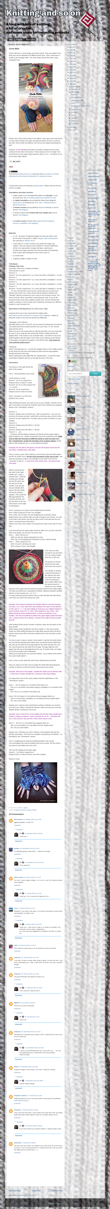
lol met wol (92, 208)
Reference (70, 313)
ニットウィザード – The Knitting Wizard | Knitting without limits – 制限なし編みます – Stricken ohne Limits (94, 265)
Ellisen (16, 1066)
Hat (68, 279)
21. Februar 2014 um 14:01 (33, 988)
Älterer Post (57, 1190)
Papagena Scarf (81, 429)
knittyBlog (91, 205)
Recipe (69, 308)
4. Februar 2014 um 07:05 (33, 924)
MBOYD (16, 1003)
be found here (21, 205)
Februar (74, 121)
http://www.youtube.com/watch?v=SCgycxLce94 (26, 315)
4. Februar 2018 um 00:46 (29, 1110)
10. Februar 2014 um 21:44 (30, 957)
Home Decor (71, 282)
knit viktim (91, 201)
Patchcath (17, 1143)
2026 (71, 47)
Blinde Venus (30, 241)
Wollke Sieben (93, 253)
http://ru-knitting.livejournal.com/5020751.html (40, 198)
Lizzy (16, 908)
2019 (71, 67)
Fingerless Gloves (20, 810)
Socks (69, 323)
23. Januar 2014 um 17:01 (32, 877)
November (74, 89)
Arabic (69, 241)
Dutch (69, 261)
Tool (68, 331)
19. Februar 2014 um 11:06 (30, 974)
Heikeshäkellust (93, 198)
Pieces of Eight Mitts (82, 396)
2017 (71, 72)
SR (20, 833)
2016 (71, 75)
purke (25, 195)
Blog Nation (39, 186)
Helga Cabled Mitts (77, 100)
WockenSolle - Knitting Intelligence (93, 248)
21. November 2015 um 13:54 (34, 1048)
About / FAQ (30, 39)
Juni (72, 112)
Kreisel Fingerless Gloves (84, 407)
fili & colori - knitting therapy (44, 202)
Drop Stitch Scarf (76, 97)
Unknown (17, 957)
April (73, 118)
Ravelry (71, 346)
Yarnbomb (70, 339)
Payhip (71, 350)
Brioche (69, 243)
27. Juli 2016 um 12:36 (34, 1095)
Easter (69, 264)
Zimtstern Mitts (81, 472)
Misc (68, 295)
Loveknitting (73, 348)
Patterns (19, 39)
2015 (71, 78)
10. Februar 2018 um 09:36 (33, 1126)
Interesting (70, 284)
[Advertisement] (85, 150)
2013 (71, 84)
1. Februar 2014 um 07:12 (26, 908)
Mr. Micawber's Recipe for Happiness (93, 226)
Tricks (69, 336)
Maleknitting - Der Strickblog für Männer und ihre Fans (94, 213)
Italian (69, 287)
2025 (71, 50)
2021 (71, 61)
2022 (71, 58)
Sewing (69, 318)
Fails (68, 269)
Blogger (58, 1203)
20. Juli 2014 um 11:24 (32, 1017)
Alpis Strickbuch (94, 176)
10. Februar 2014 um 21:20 (27, 945)
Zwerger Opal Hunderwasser (47, 238)
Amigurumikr (92, 180)
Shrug (69, 320)
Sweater (70, 328)
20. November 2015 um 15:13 (30, 1031)
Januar (73, 123)
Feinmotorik (92, 188)
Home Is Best (18, 877)
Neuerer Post (15, 1190)
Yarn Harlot (92, 256)
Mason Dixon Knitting (92, 220)
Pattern (34, 810)
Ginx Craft (91, 195)
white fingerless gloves (21, 1100)
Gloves (69, 277)
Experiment (71, 266)
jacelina (16, 848)
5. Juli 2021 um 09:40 (29, 1143)
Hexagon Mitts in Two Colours (80, 106)
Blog (10, 39)
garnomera (92, 191)
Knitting (28, 810)
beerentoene (18, 819)
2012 (71, 127)
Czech (69, 253)
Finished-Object (72, 274)
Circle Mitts (74, 94)
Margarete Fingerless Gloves (85, 494)
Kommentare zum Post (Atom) (26, 1195)
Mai (72, 115)
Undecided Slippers (82, 483)
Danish (69, 256)
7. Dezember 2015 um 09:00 (34, 1081)
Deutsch (70, 259)
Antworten (17, 825)
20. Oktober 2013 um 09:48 (33, 833)
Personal (70, 302)
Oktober (74, 92)
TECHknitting (92, 243)
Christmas (70, 246)
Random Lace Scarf (82, 461)
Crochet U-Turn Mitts (83, 439)
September (75, 109)
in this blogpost (22, 210)
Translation (70, 333)
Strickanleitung (72, 326)
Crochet (69, 251)
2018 (71, 70)
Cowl (69, 248)
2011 (71, 130)
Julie (15, 945)
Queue (69, 305)
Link (68, 292)
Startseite (36, 1190)
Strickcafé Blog (93, 236)
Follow (95, 374)
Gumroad (72, 352)
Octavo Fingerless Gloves (84, 450)
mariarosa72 (17, 202)
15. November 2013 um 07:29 (34, 862)
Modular (70, 297)
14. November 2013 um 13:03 (29, 848)
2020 (71, 64)
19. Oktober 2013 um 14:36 (32, 819)
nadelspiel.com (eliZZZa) (93, 232)
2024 (71, 53)
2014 (71, 81)
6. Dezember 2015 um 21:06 (28, 1066)
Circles (73, 103)
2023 (71, 55)
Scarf (69, 315)
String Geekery (93, 240)
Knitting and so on (24, 174)
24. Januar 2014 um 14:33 (33, 893)
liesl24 (41, 207)
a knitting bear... (93, 173)
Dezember (74, 86)
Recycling (70, 310)
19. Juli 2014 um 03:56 (27, 1003)
